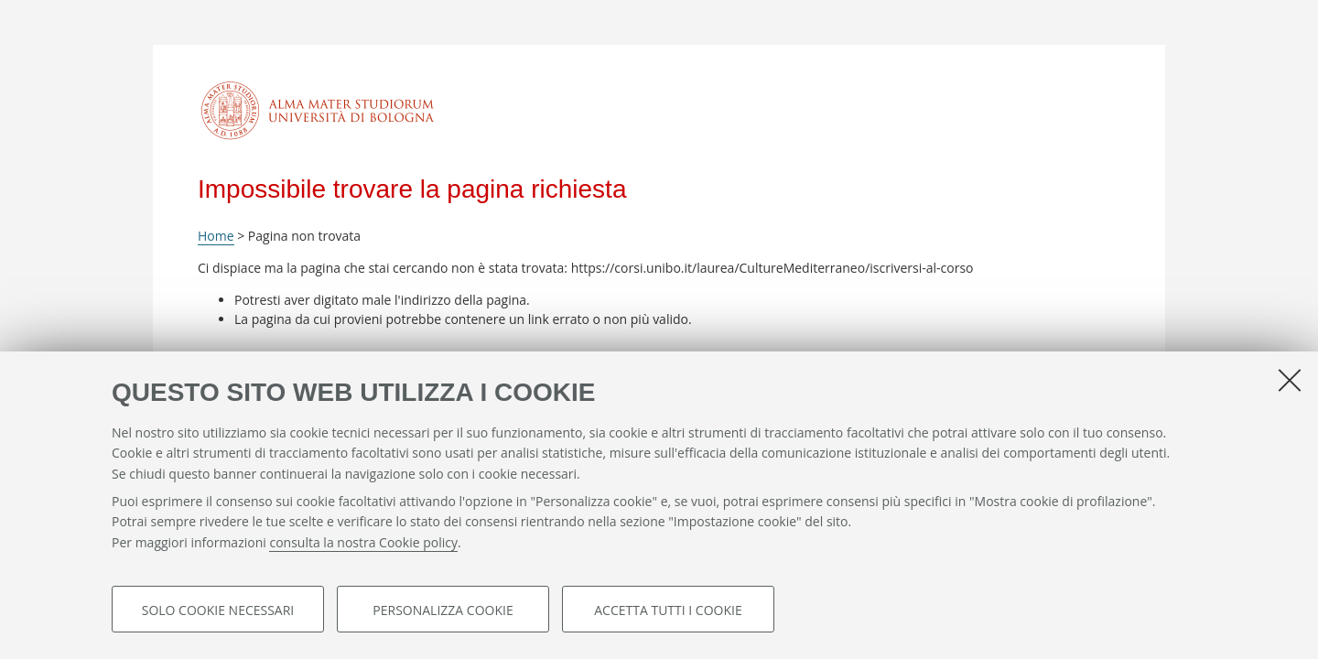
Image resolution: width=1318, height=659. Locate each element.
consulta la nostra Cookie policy (363, 543)
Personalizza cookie (443, 610)
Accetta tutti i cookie (667, 610)
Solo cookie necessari (218, 610)
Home (216, 235)
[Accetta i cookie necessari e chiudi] (1289, 379)
